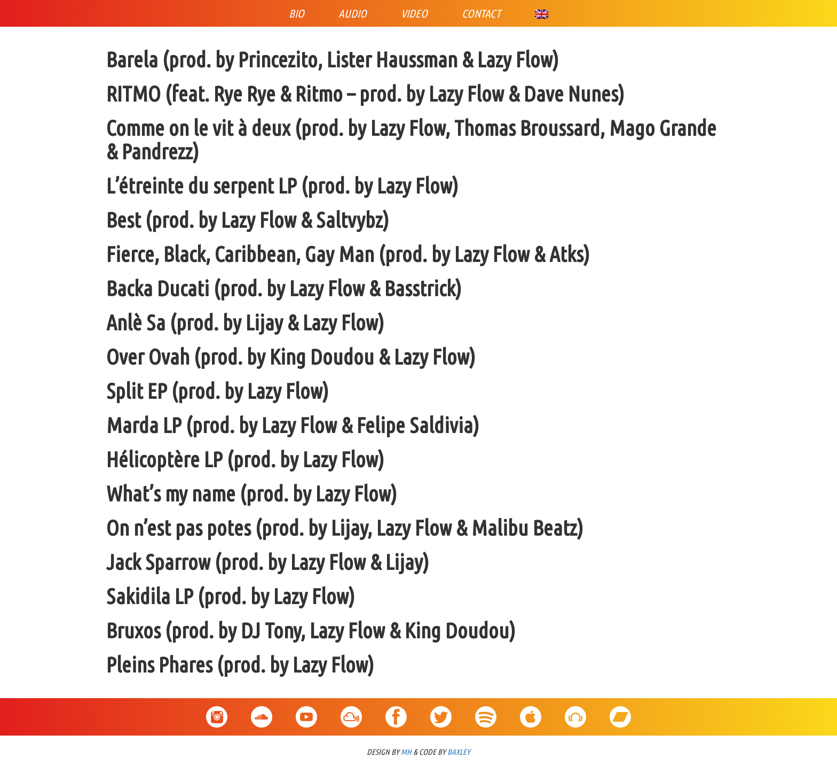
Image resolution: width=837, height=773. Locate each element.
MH (406, 751)
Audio (352, 13)
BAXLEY (458, 751)
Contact (481, 13)
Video (414, 13)
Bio (296, 13)
